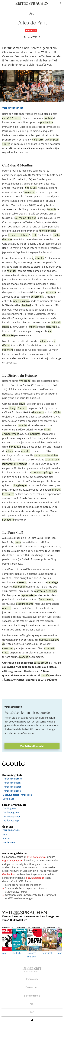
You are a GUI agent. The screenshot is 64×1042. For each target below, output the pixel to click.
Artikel (25, 729)
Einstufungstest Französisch (17, 794)
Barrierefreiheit (32, 995)
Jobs (5, 834)
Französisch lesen (12, 790)
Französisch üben (12, 782)
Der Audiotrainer (11, 816)
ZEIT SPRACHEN (11, 830)
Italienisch (47, 941)
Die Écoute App (11, 820)
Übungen (51, 729)
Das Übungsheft (11, 812)
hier (28, 877)
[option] (32, 942)
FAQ (32, 1012)
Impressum (32, 979)
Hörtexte (35, 729)
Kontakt (7, 838)
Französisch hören (12, 786)
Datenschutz (32, 987)
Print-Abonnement (37, 857)
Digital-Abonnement (12, 860)
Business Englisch (32, 942)
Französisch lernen (12, 778)
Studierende (37, 877)
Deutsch (17, 941)
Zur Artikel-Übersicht (32, 746)
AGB (32, 1004)
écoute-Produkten (24, 733)
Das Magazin (9, 808)
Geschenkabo (9, 874)
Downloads (8, 798)
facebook (32, 1021)
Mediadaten (9, 842)
